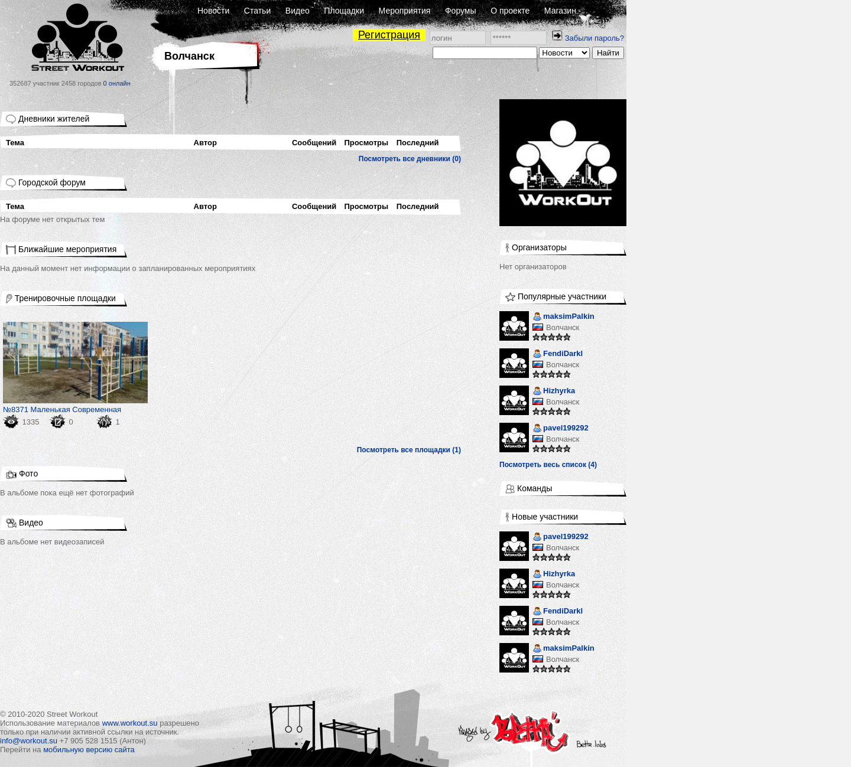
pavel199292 (560, 429)
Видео (297, 10)
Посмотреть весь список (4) (548, 465)
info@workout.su (28, 740)
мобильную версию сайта (89, 749)
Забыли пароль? (594, 38)
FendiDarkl (557, 354)
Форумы (460, 10)
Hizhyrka (553, 391)
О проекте (510, 10)
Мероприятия (405, 10)
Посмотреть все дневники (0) (410, 159)
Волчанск (562, 327)
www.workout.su (130, 723)
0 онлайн (117, 83)
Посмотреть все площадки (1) (409, 450)
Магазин (560, 10)
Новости (213, 10)
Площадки (344, 10)
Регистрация (389, 35)
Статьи (257, 10)
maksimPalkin (563, 317)
